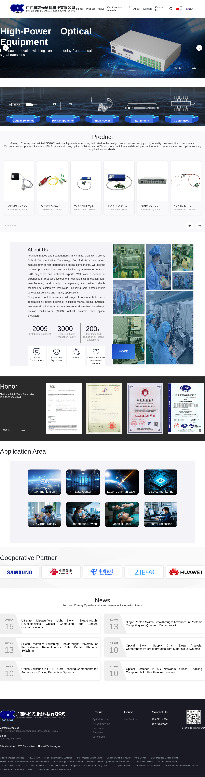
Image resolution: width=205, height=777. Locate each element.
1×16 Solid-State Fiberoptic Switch (181, 765)
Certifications (130, 719)
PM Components (101, 724)
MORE (185, 68)
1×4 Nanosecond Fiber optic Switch (17, 769)
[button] (6, 48)
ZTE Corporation (26, 746)
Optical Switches (101, 719)
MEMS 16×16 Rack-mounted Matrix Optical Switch (24, 761)
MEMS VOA (34, 757)
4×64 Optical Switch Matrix (89, 757)
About (136, 8)
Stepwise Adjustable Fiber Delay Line (89, 765)
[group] (19, 188)
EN (189, 9)
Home (79, 8)
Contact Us (159, 9)
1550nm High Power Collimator (68, 761)
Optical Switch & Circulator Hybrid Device (126, 757)
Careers (147, 8)
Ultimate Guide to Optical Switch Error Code (108, 761)
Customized (99, 737)
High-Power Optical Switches (58, 757)
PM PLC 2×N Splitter (167, 761)
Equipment (98, 732)
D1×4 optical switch (143, 761)
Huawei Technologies (49, 746)
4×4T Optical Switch (34, 765)
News (101, 8)
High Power (99, 728)
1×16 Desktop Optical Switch (164, 757)
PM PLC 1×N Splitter (10, 765)
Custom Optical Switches (12, 757)
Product (90, 8)
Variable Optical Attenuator (147, 765)
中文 (179, 8)
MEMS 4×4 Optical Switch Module (54, 769)
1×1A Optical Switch (121, 765)
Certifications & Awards (119, 9)
